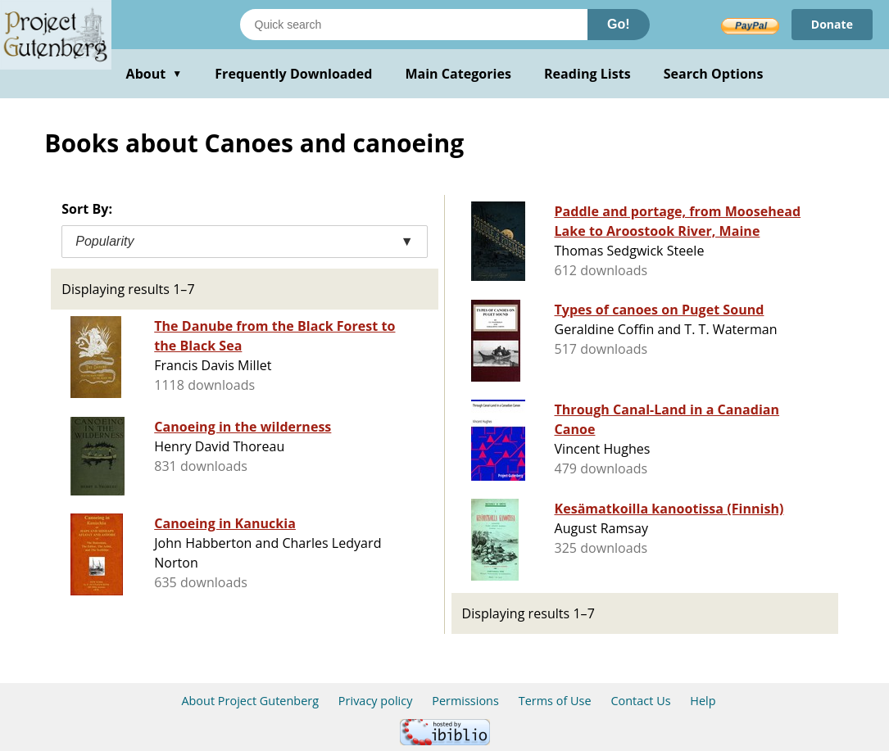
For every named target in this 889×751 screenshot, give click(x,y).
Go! (618, 24)
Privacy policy (375, 700)
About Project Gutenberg (250, 700)
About (154, 74)
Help (702, 700)
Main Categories (458, 74)
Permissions (465, 700)
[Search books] (413, 24)
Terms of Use (555, 700)
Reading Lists (587, 74)
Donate (832, 24)
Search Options (714, 74)
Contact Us (640, 700)
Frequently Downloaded (293, 74)
